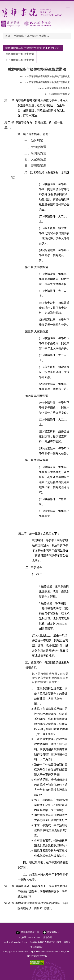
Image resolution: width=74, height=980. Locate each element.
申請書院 (19, 35)
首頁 (7, 35)
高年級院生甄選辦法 (38, 35)
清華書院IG (53, 932)
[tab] (33, 48)
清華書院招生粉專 (30, 932)
